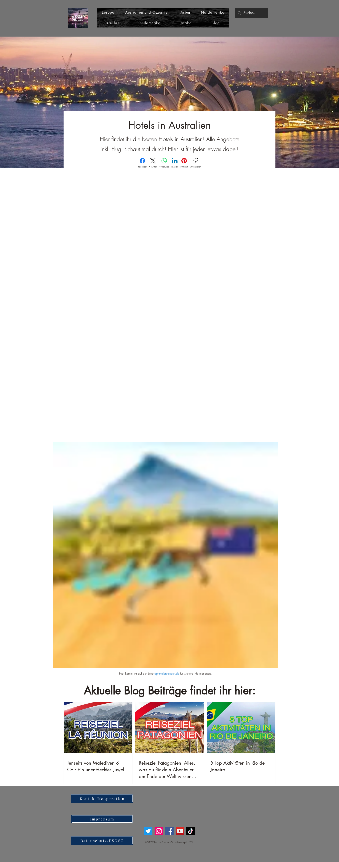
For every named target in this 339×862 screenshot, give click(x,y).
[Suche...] (251, 13)
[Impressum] (102, 819)
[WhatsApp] (164, 163)
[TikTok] (190, 831)
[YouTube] (180, 831)
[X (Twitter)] (153, 163)
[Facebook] (142, 163)
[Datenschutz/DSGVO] (102, 840)
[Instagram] (159, 831)
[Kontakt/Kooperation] (102, 798)
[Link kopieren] (195, 163)
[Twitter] (148, 831)
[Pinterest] (184, 163)
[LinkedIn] (174, 163)
